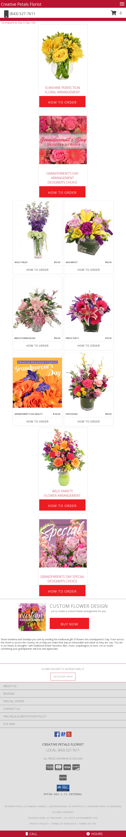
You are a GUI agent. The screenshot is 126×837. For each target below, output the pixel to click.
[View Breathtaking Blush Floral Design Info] (37, 307)
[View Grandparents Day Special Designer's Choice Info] (63, 543)
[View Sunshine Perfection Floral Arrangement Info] (63, 54)
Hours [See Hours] (94, 834)
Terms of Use (87, 823)
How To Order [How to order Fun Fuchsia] (89, 421)
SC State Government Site (81, 817)
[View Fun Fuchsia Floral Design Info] (88, 382)
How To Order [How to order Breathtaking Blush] (37, 345)
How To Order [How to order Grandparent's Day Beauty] (37, 421)
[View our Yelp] (69, 736)
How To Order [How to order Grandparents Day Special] (62, 591)
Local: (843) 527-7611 (63, 750)
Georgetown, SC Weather (45, 817)
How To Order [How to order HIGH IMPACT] (89, 270)
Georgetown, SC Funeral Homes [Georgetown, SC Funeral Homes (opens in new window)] (26, 806)
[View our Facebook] (57, 736)
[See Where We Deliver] (63, 676)
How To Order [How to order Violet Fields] (37, 270)
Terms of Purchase (64, 823)
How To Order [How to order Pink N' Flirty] (89, 345)
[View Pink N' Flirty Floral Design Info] (88, 307)
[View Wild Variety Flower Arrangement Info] (63, 457)
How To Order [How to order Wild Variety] (62, 506)
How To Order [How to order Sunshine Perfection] (62, 102)
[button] (116, 14)
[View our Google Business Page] (63, 736)
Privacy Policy (39, 823)
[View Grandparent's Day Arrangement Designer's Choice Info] (63, 140)
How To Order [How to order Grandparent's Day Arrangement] (62, 192)
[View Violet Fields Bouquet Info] (37, 231)
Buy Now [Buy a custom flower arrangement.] (69, 624)
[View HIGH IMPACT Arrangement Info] (88, 231)
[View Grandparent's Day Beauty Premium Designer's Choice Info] (37, 382)
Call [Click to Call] (31, 834)
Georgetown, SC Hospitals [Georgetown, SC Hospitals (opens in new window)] (67, 806)
